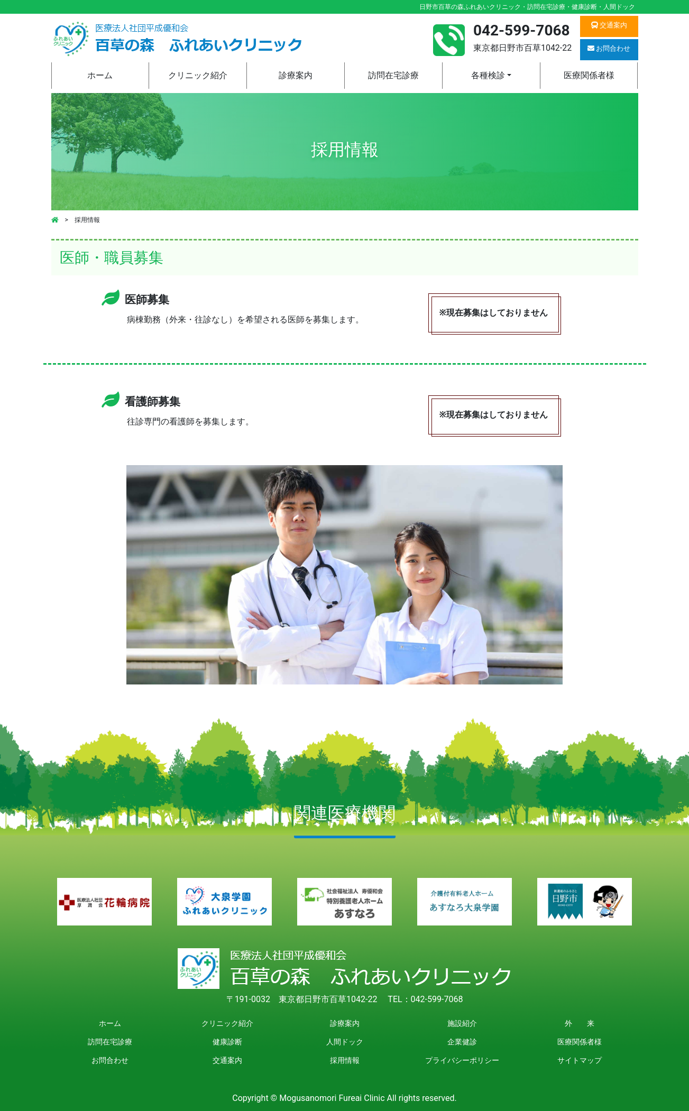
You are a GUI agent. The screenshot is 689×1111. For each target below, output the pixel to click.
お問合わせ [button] (608, 48)
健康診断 (227, 1042)
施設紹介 (462, 1023)
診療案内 (296, 75)
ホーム (100, 75)
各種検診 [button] (488, 75)
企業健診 (462, 1042)
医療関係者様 (589, 75)
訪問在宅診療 (393, 75)
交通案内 (227, 1060)
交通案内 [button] (609, 25)
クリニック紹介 (197, 75)
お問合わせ (109, 1060)
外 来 (579, 1023)
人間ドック (344, 1042)
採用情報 (345, 1060)
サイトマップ (579, 1060)
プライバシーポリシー (462, 1060)
